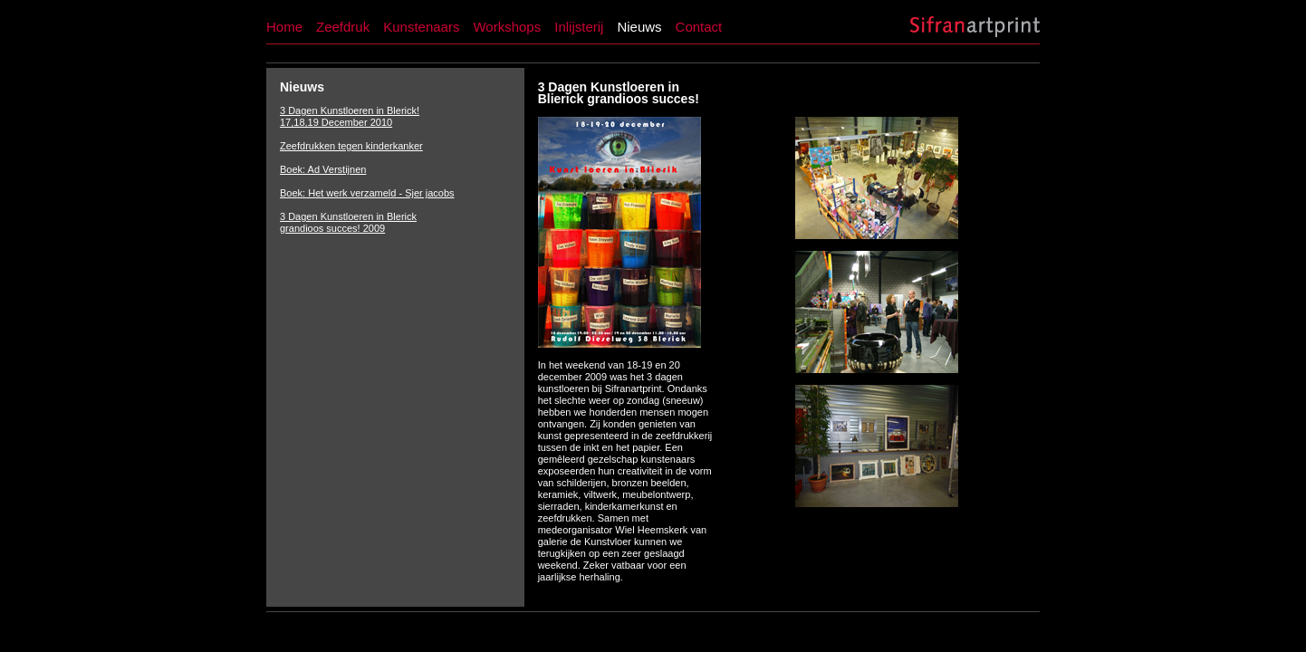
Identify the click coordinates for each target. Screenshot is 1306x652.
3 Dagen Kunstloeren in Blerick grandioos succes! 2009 (348, 222)
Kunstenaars (421, 26)
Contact (699, 26)
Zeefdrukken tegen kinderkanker (351, 145)
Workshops (507, 26)
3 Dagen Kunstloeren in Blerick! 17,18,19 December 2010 (349, 116)
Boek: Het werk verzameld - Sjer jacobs (367, 192)
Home (284, 26)
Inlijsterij (578, 26)
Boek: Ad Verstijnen (323, 169)
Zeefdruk (343, 26)
